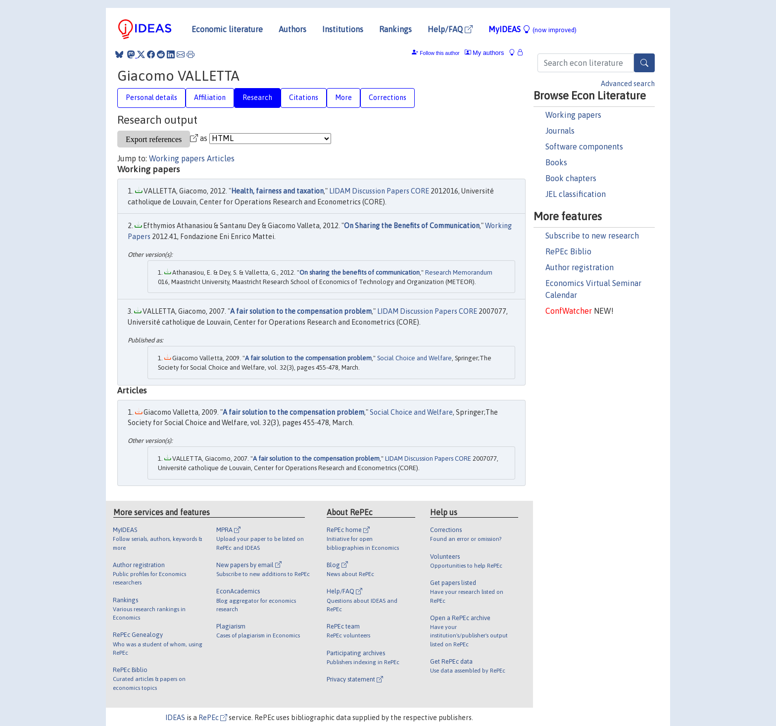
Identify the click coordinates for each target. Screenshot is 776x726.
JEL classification (575, 194)
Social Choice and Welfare (414, 358)
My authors (484, 52)
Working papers (573, 114)
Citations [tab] (303, 97)
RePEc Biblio (568, 251)
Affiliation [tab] (210, 97)
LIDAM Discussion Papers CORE (379, 191)
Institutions (342, 29)
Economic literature (227, 29)
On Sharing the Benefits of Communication (412, 226)
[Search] (644, 62)
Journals (560, 130)
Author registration (579, 267)
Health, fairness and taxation (277, 191)
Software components (584, 146)
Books (556, 162)
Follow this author (439, 53)
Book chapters (570, 178)
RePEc (212, 718)
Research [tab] (257, 97)
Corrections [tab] (387, 97)
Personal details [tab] (151, 97)
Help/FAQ (450, 29)
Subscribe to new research (592, 235)
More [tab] (343, 97)
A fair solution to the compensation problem (301, 311)
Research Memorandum (458, 272)
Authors (292, 29)
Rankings (395, 29)
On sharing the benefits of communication (359, 272)
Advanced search (628, 84)
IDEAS (175, 718)
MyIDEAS (532, 29)
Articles (221, 158)
